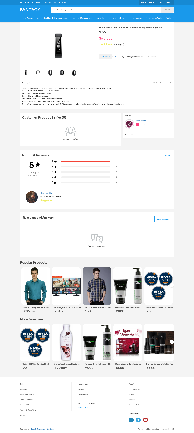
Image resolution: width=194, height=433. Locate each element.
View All (167, 155)
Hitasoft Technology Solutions (42, 429)
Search (167, 10)
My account (83, 384)
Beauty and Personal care (81, 18)
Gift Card (38, 2)
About (131, 384)
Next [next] (172, 286)
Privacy (23, 415)
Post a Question (162, 219)
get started (83, 408)
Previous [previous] (22, 286)
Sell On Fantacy (26, 2)
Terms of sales (26, 400)
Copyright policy (27, 394)
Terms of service (27, 405)
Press (131, 394)
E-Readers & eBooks (154, 18)
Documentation (135, 389)
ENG (143, 2)
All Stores (62, 2)
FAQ (22, 384)
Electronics (99, 18)
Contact (23, 389)
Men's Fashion (27, 18)
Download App (50, 2)
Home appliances (61, 18)
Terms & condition (28, 410)
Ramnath (46, 193)
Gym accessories (135, 18)
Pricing (132, 400)
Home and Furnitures (116, 18)
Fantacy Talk (134, 405)
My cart (81, 389)
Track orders (83, 394)
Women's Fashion (44, 18)
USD (151, 2)
